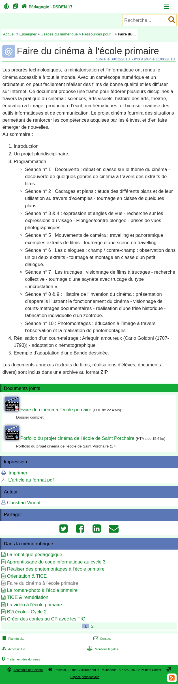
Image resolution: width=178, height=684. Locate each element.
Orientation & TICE (27, 576)
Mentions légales (102, 649)
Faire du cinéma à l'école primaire (55, 409)
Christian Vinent (23, 502)
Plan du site (12, 638)
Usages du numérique (59, 34)
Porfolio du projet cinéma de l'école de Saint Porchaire (77, 438)
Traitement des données (20, 659)
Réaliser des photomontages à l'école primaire (56, 569)
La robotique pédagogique (34, 554)
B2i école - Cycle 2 (27, 612)
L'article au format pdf (31, 480)
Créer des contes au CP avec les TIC (46, 619)
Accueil (9, 34)
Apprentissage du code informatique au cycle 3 (56, 562)
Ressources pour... (97, 34)
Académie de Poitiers (28, 670)
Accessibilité (13, 649)
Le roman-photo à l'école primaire (42, 590)
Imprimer (17, 473)
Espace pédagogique (85, 677)
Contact (101, 638)
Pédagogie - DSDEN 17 (46, 7)
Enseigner (28, 34)
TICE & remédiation (27, 597)
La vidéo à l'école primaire (34, 604)
